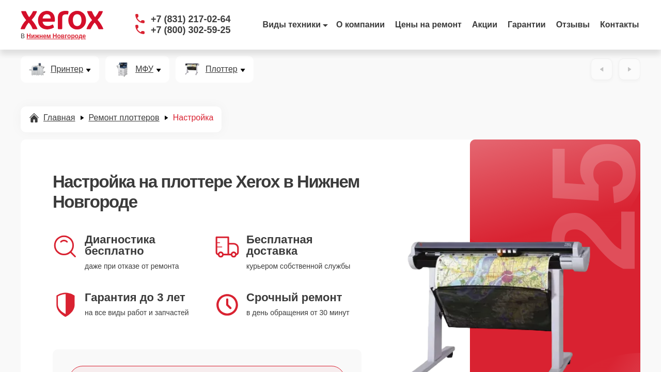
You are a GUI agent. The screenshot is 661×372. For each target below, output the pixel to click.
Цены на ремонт (428, 24)
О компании (360, 24)
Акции (484, 24)
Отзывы (573, 24)
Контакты (619, 24)
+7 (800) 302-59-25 (191, 30)
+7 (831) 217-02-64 (191, 19)
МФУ (144, 69)
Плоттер (222, 69)
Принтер (67, 69)
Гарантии (527, 24)
